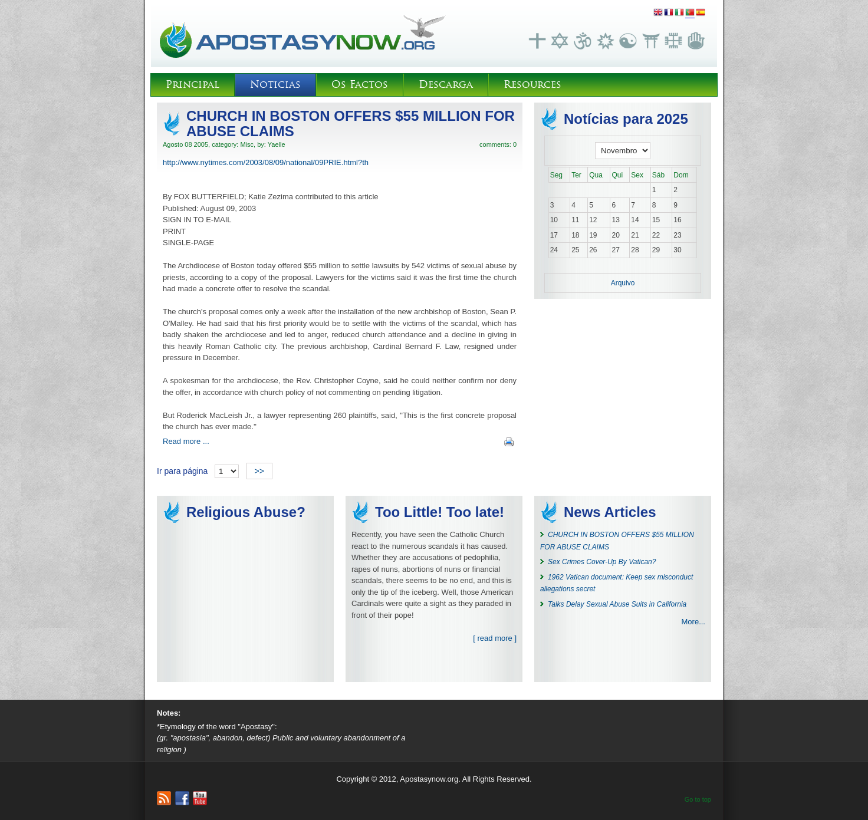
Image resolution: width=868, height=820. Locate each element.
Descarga (446, 84)
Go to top (698, 799)
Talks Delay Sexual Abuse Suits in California (617, 604)
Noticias (275, 84)
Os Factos (359, 84)
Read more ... (186, 441)
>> (259, 471)
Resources (532, 84)
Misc (247, 144)
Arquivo (623, 283)
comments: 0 (498, 144)
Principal (192, 84)
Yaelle (276, 144)
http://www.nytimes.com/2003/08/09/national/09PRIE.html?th (266, 162)
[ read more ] (495, 638)
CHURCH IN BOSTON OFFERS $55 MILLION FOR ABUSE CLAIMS (350, 123)
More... (693, 621)
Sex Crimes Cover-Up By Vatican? (602, 562)
